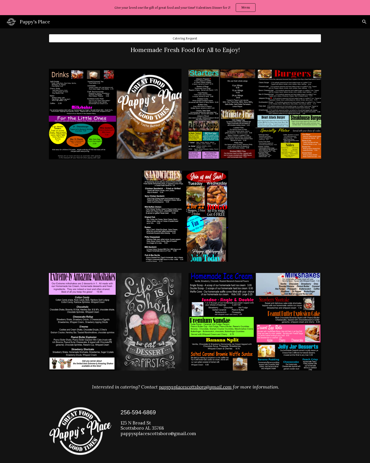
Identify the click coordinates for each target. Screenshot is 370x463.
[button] (364, 21)
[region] (185, 7)
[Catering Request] (185, 38)
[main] (185, 50)
